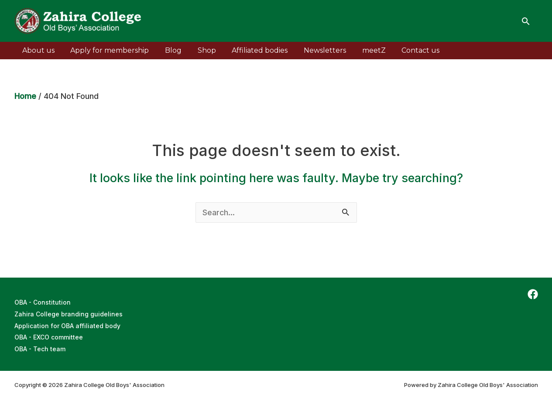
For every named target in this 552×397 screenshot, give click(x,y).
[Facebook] (533, 294)
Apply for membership (107, 50)
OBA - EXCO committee (48, 336)
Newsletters (314, 50)
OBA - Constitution (42, 302)
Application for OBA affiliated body (67, 325)
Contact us (406, 50)
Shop (200, 50)
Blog (168, 50)
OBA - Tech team (40, 347)
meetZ (361, 50)
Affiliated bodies (251, 50)
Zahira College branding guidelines (68, 313)
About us (37, 50)
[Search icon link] (526, 21)
